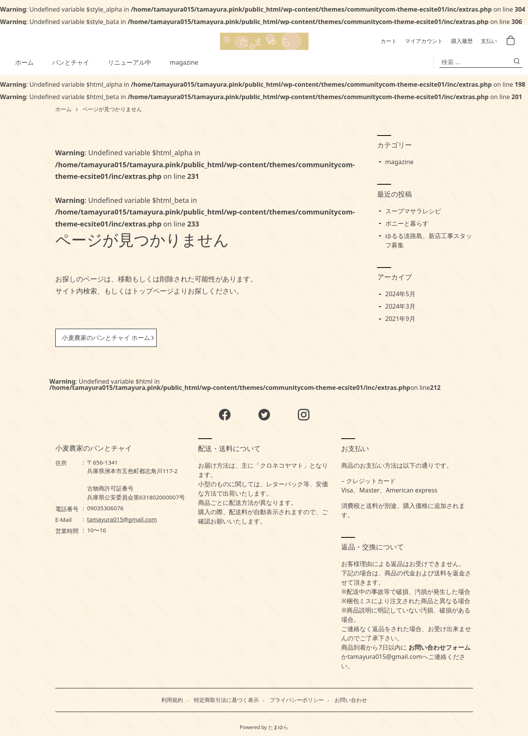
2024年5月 (400, 294)
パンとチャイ (70, 62)
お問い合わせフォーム (439, 647)
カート (389, 41)
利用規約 (172, 700)
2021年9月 (400, 318)
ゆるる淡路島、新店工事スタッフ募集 (428, 240)
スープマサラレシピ (413, 211)
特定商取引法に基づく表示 (226, 700)
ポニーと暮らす (407, 223)
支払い (489, 41)
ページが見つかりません (112, 109)
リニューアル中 (129, 62)
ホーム (24, 62)
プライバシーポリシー (297, 700)
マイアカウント (424, 41)
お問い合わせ (351, 700)
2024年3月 (400, 306)
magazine (184, 62)
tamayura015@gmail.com (122, 519)
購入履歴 (462, 41)
